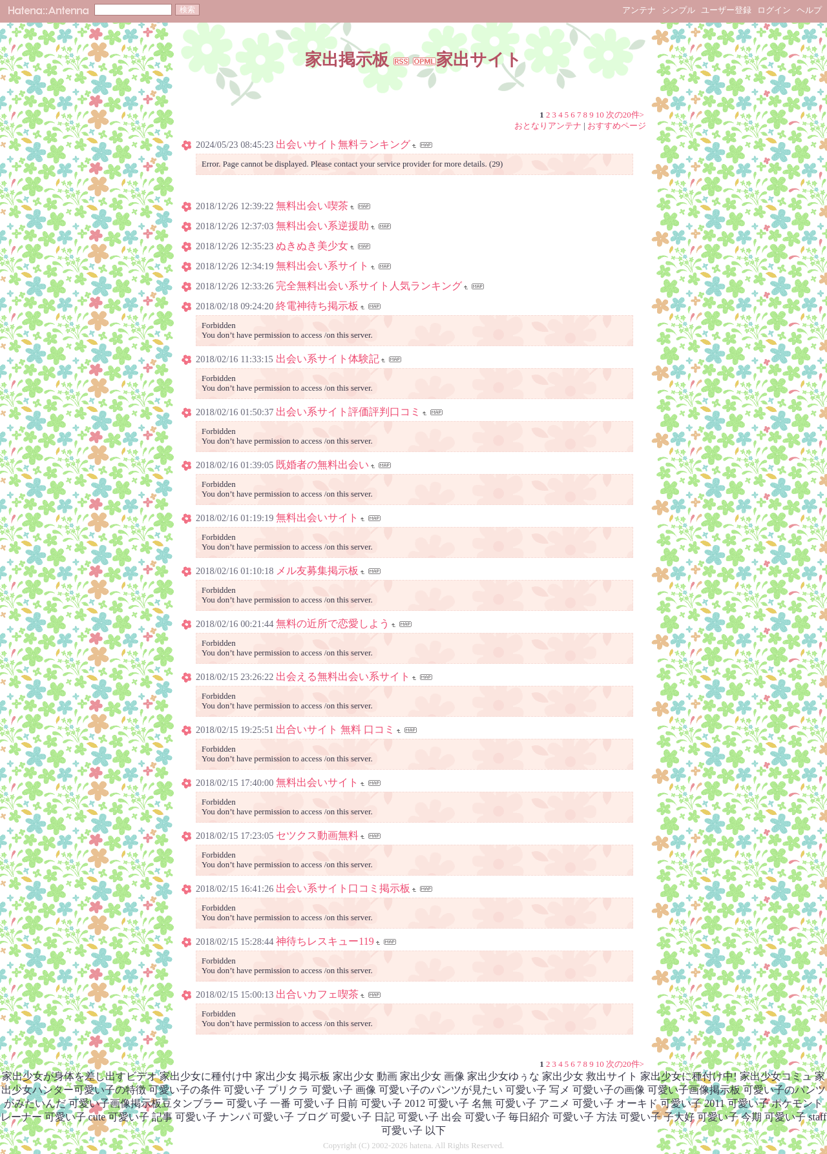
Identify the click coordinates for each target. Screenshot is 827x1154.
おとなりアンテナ (547, 125)
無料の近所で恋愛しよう (333, 623)
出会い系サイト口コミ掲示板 (343, 888)
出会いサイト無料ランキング (343, 144)
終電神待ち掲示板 (317, 305)
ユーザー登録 (726, 10)
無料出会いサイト (317, 517)
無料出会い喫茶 (312, 205)
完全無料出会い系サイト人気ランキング (369, 285)
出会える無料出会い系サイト (343, 676)
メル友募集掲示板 (317, 570)
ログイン (774, 10)
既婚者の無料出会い (322, 464)
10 (600, 114)
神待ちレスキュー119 (324, 941)
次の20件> (625, 114)
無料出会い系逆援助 (322, 225)
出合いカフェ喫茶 (317, 994)
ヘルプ (809, 10)
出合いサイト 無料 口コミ (335, 729)
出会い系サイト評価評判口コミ (348, 411)
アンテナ (639, 10)
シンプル (678, 10)
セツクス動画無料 (317, 835)
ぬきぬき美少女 (312, 245)
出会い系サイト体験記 (327, 358)
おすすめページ (616, 125)
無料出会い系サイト (322, 265)
